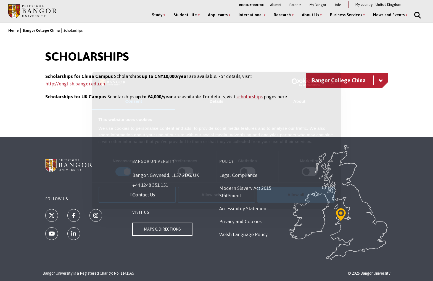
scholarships (249, 96)
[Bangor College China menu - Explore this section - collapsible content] (347, 80)
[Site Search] (417, 15)
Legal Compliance (238, 175)
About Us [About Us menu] (310, 14)
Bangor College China (41, 30)
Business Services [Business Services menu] (346, 14)
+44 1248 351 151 (150, 185)
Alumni (275, 5)
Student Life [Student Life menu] (185, 14)
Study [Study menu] (157, 14)
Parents (295, 5)
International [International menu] (251, 14)
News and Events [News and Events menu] (389, 14)
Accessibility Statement (243, 208)
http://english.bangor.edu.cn (75, 84)
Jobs (337, 5)
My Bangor (318, 5)
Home (13, 30)
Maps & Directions (162, 229)
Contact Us (143, 195)
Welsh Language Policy (243, 234)
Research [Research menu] (282, 14)
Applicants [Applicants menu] (218, 14)
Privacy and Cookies (240, 221)
